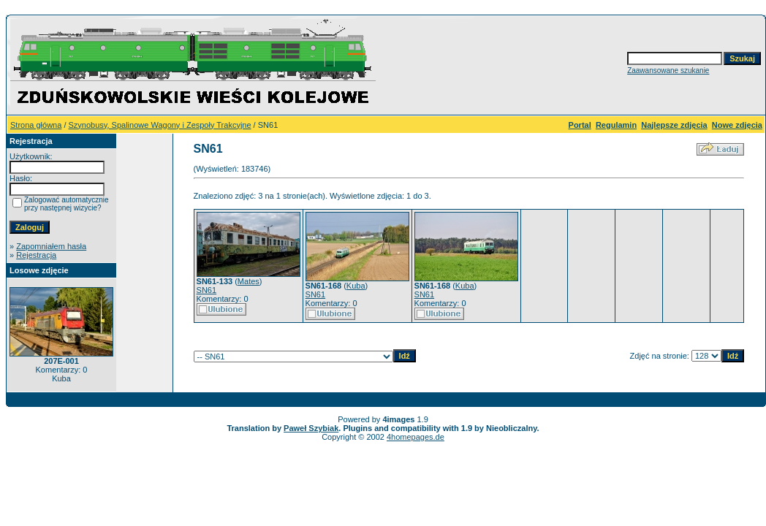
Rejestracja (36, 255)
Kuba (355, 285)
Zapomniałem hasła (51, 246)
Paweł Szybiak (311, 428)
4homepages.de (415, 436)
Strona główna (35, 125)
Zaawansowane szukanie (668, 70)
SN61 (207, 290)
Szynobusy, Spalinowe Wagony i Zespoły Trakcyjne (160, 125)
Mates (248, 281)
